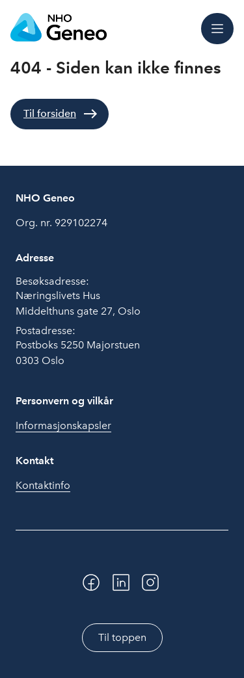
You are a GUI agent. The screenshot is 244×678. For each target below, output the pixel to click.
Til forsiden (49, 113)
